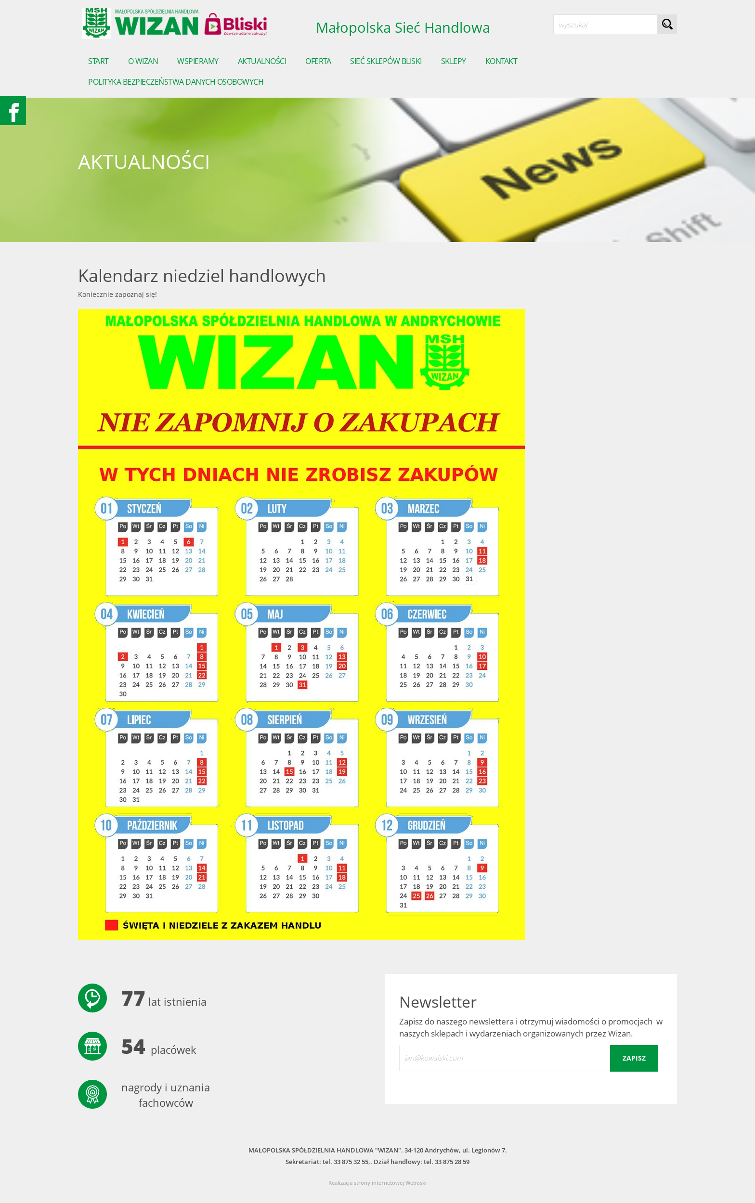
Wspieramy (198, 61)
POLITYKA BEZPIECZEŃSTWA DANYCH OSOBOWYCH (175, 82)
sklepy (453, 61)
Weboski (416, 1182)
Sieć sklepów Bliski (386, 61)
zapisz (634, 1057)
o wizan (143, 61)
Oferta (318, 61)
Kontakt (501, 61)
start (98, 61)
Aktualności (262, 61)
